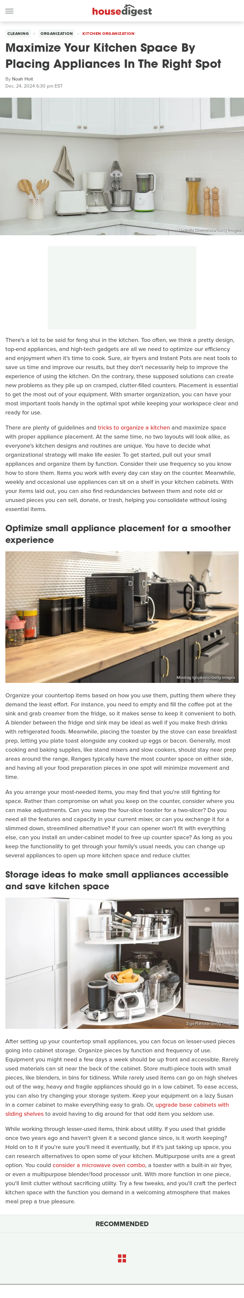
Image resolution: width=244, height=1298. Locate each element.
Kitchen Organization (108, 34)
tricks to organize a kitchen (134, 427)
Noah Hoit (22, 79)
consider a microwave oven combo (99, 1165)
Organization (57, 34)
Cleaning (18, 34)
